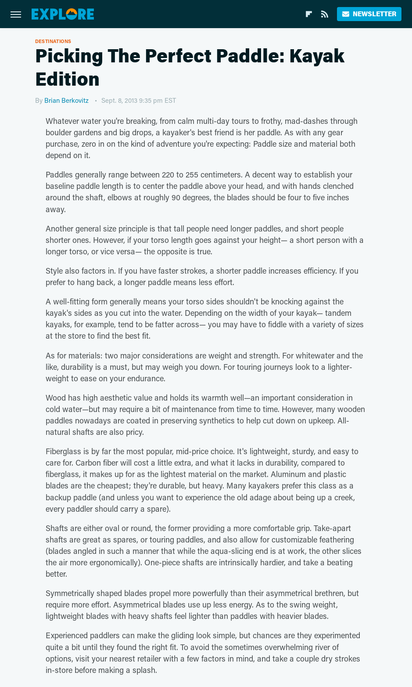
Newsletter (369, 14)
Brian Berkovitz (66, 100)
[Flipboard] (308, 14)
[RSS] (324, 14)
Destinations (53, 41)
